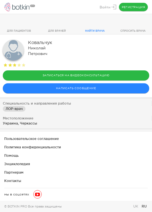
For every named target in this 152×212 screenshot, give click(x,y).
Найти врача (95, 30)
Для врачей (57, 30)
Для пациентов (19, 30)
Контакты (12, 181)
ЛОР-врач (14, 108)
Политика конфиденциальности (32, 147)
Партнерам (14, 172)
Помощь (11, 155)
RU (144, 206)
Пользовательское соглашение (31, 138)
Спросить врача (133, 30)
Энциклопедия (17, 164)
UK (136, 206)
